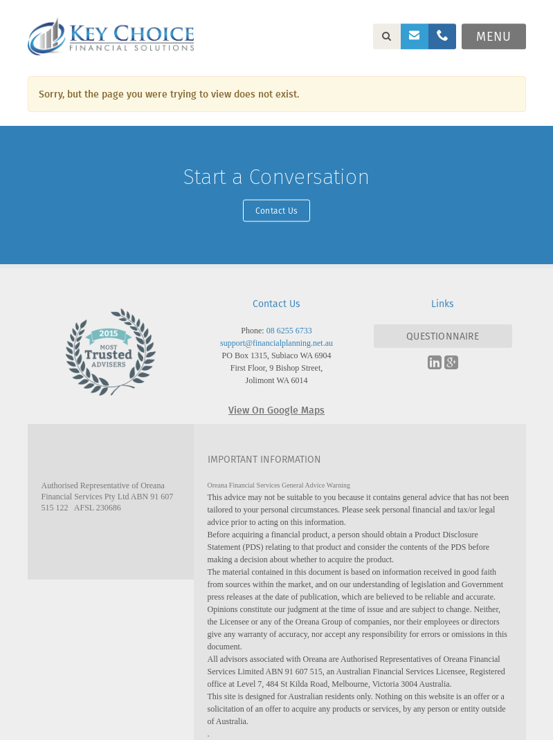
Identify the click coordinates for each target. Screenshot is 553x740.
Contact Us (276, 210)
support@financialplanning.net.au (276, 343)
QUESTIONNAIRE (442, 336)
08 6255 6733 (289, 330)
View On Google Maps (276, 410)
